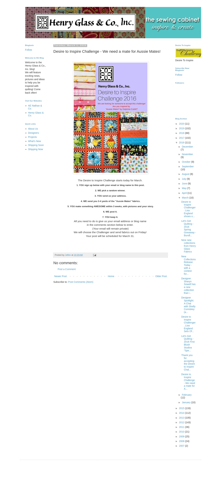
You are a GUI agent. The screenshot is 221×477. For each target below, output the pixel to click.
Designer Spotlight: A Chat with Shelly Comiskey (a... (188, 304)
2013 (182, 417)
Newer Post (60, 276)
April (184, 193)
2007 (182, 445)
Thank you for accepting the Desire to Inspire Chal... (188, 362)
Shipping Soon (36, 145)
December (187, 146)
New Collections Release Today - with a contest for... (188, 265)
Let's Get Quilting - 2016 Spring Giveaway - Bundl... (188, 228)
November (187, 154)
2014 (182, 413)
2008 (182, 441)
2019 (182, 128)
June (185, 183)
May (184, 188)
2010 (182, 431)
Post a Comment (67, 269)
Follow (28, 49)
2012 (182, 422)
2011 (182, 427)
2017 (182, 137)
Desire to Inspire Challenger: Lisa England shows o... (188, 209)
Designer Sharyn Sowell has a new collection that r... (188, 285)
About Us (33, 128)
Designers (33, 132)
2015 (182, 408)
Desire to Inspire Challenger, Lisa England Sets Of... (188, 324)
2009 (182, 436)
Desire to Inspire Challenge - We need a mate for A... (188, 381)
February (186, 394)
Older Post (161, 276)
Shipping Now (35, 149)
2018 (182, 133)
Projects (32, 137)
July (184, 178)
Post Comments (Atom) (80, 282)
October (186, 161)
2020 (182, 123)
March (185, 197)
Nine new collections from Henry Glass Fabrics (188, 246)
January (186, 402)
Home (111, 276)
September (188, 166)
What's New (34, 141)
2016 (182, 142)
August (186, 174)
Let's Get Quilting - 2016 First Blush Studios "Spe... (188, 343)
